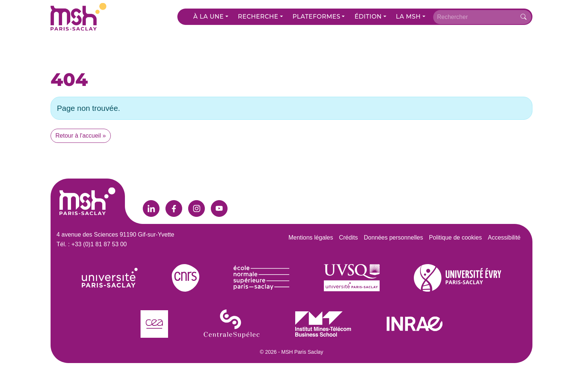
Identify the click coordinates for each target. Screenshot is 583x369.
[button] (211, 17)
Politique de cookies (455, 237)
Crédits (348, 237)
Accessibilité (504, 237)
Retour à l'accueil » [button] (80, 135)
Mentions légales (311, 237)
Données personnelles (393, 237)
